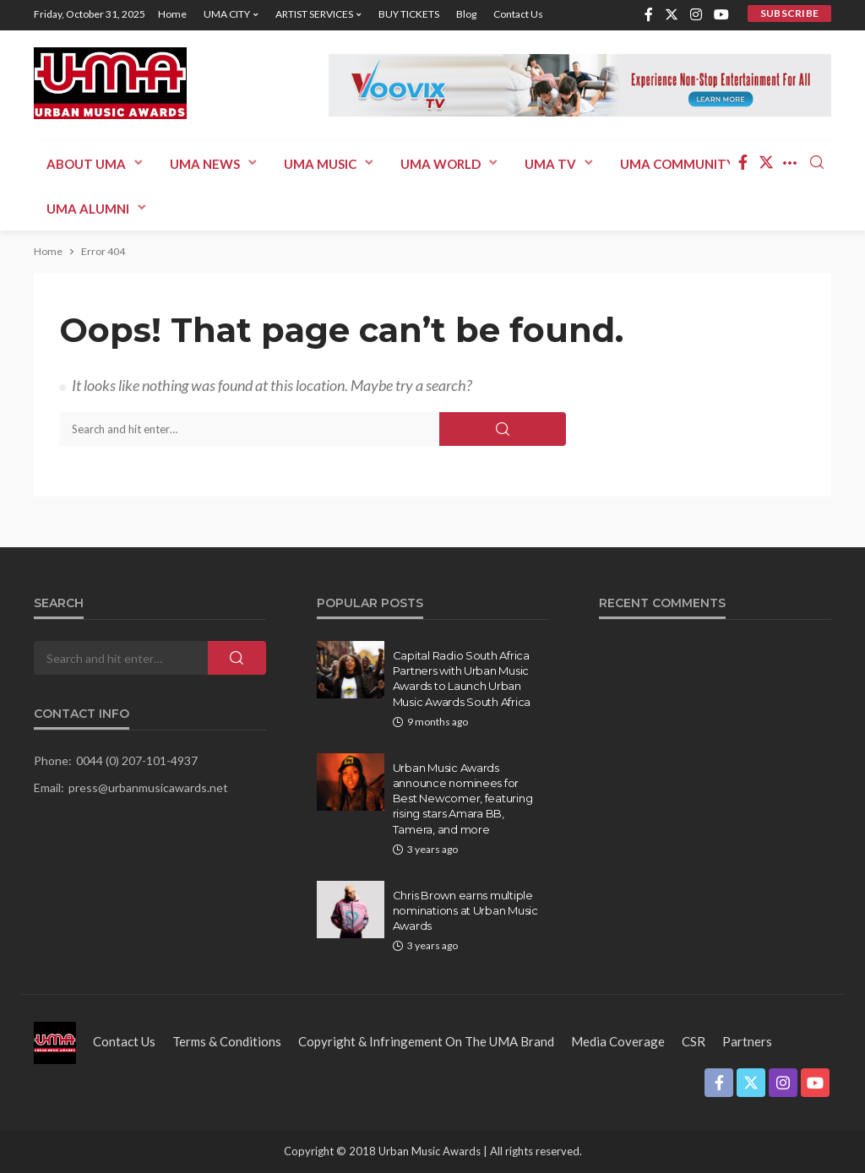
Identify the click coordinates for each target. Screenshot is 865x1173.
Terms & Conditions (226, 1041)
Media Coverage (618, 1041)
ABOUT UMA (86, 163)
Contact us (518, 14)
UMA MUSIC (320, 163)
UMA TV (550, 163)
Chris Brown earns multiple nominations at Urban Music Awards (465, 910)
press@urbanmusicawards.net (148, 787)
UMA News (205, 163)
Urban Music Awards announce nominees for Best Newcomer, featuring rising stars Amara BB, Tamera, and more (463, 798)
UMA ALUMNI (87, 208)
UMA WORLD (440, 163)
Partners (747, 1041)
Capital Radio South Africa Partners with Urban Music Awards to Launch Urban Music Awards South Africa (462, 679)
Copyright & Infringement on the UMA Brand (426, 1041)
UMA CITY (227, 14)
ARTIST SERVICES (314, 14)
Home (172, 14)
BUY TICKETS (408, 14)
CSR (693, 1041)
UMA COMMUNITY (677, 163)
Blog (466, 14)
